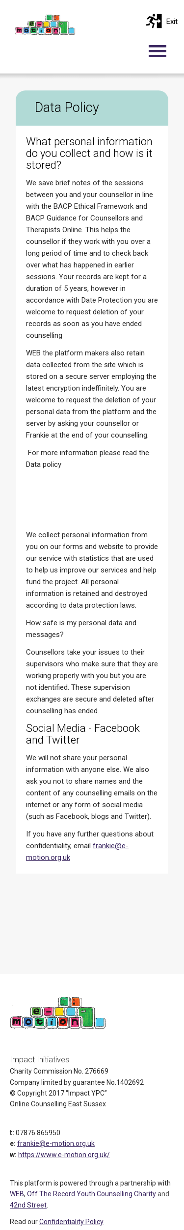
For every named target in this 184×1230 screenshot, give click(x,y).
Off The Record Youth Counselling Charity (91, 1194)
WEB (17, 1194)
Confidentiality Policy (71, 1222)
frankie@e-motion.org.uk (56, 1143)
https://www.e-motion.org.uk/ (64, 1155)
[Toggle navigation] (162, 51)
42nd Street (28, 1205)
